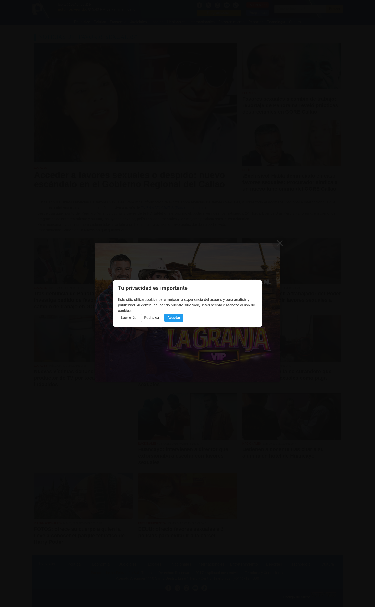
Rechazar (151, 317)
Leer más (128, 317)
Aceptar (173, 317)
